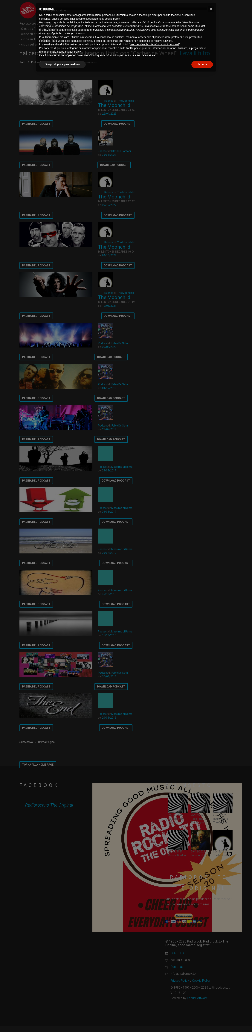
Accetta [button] (202, 64)
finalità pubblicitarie (80, 29)
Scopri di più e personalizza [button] (62, 64)
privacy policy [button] (73, 51)
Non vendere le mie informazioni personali (154, 44)
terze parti (97, 22)
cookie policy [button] (112, 18)
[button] (211, 9)
